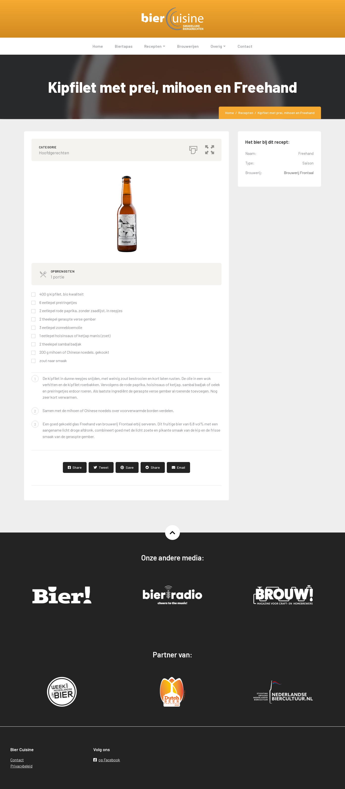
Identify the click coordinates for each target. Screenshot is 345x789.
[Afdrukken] (193, 149)
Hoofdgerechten (54, 152)
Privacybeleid (21, 766)
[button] (209, 149)
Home (229, 113)
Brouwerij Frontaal (299, 172)
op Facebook (106, 759)
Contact (17, 759)
